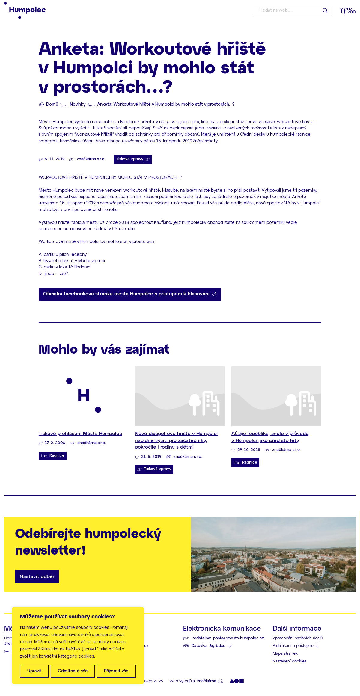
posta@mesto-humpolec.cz (238, 638)
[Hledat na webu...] (293, 10)
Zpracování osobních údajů (298, 638)
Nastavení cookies (289, 661)
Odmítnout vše (73, 671)
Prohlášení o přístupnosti (295, 646)
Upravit (34, 671)
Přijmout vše (116, 671)
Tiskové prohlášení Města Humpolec (80, 433)
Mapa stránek (285, 654)
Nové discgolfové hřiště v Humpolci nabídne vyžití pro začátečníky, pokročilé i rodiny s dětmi (176, 440)
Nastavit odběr (37, 576)
